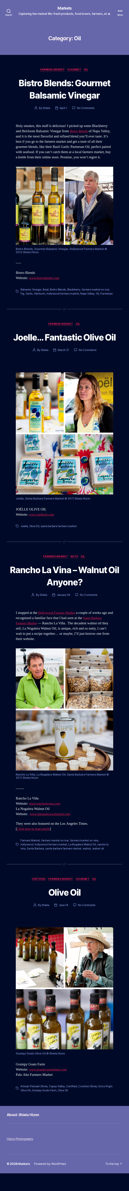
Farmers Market (51, 70)
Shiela (46, 108)
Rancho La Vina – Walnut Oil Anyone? (64, 593)
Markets (64, 8)
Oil (87, 70)
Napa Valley (88, 294)
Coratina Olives (89, 1104)
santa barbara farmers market (59, 543)
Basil (46, 290)
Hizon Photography (20, 1156)
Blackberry (74, 290)
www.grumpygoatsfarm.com (49, 1087)
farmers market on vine (85, 858)
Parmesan (26, 298)
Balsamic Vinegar (31, 290)
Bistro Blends (79, 132)
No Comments (86, 108)
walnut (88, 866)
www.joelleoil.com (42, 531)
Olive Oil (35, 543)
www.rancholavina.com (45, 821)
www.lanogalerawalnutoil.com (51, 831)
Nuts (75, 573)
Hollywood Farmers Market (57, 630)
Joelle (24, 543)
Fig (22, 294)
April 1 (63, 108)
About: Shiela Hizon (25, 1132)
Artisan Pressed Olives (34, 1104)
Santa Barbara (35, 866)
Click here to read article (34, 846)
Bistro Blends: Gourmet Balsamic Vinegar (64, 89)
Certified (38, 896)
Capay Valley (58, 1104)
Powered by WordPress (50, 1181)
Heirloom (40, 294)
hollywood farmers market (63, 294)
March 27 (63, 367)
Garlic (29, 294)
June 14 (63, 923)
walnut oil (99, 866)
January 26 (63, 612)
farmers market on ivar (97, 290)
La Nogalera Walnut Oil (83, 862)
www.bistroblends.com (45, 278)
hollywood (26, 862)
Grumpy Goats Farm (52, 1108)
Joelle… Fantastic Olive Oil (64, 347)
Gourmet (75, 70)
